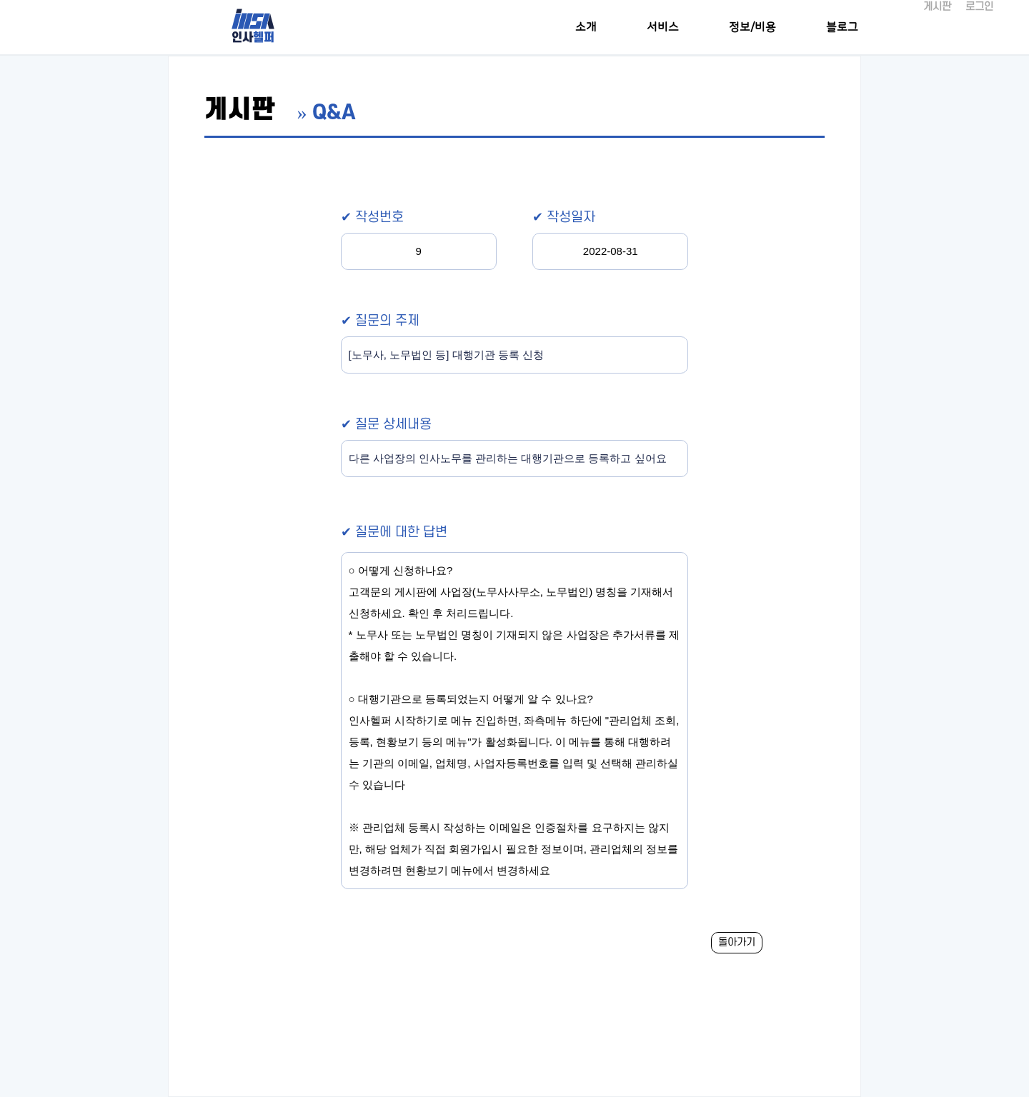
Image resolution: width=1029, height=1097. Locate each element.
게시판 (937, 7)
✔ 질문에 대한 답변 (394, 532)
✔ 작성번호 (372, 217)
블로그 (842, 27)
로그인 (979, 7)
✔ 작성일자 (563, 217)
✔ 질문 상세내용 (386, 424)
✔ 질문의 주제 (380, 321)
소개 (586, 27)
